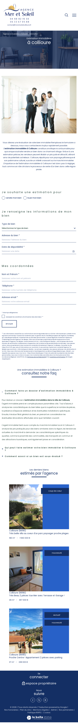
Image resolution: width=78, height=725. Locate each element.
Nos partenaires (66, 710)
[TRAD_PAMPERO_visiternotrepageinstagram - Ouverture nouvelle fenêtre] (45, 700)
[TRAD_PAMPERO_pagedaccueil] (19, 15)
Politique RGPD (34, 712)
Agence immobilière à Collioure (15, 34)
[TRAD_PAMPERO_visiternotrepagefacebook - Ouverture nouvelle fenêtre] (33, 700)
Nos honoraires (11, 710)
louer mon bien (34, 198)
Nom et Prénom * (10, 274)
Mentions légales (41, 710)
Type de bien (8, 224)
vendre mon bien (14, 198)
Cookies (46, 713)
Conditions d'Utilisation (57, 357)
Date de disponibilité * (13, 247)
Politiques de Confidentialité (36, 357)
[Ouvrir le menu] (74, 15)
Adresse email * (10, 297)
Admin (54, 710)
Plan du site (25, 710)
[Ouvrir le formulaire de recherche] (66, 15)
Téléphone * (8, 286)
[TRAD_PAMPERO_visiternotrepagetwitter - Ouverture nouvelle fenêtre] (39, 700)
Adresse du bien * (11, 235)
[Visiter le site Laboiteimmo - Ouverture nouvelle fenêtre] (39, 719)
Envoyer (9, 323)
